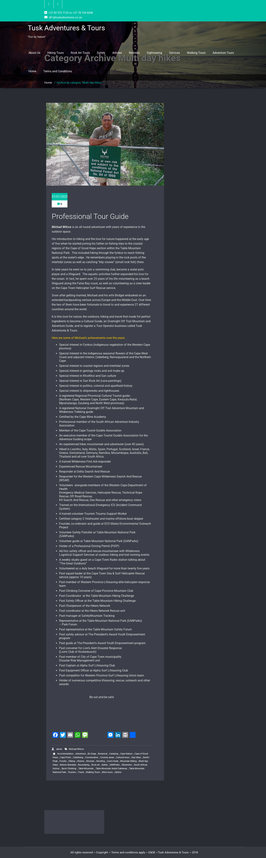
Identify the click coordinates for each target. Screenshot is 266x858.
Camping (113, 753)
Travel (81, 772)
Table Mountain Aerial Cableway (111, 768)
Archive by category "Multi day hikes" (79, 82)
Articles (117, 53)
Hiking (72, 761)
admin (57, 749)
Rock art (95, 765)
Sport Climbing (69, 768)
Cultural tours (122, 757)
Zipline (118, 772)
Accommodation (65, 753)
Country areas (107, 757)
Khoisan (90, 761)
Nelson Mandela (68, 765)
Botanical (102, 753)
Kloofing (100, 761)
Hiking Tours (55, 53)
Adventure (81, 753)
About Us (34, 53)
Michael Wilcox (76, 749)
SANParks (115, 765)
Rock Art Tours (80, 53)
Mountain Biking (128, 761)
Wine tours (107, 772)
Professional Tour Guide (90, 216)
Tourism (72, 772)
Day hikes (136, 757)
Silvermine (127, 765)
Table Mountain (86, 768)
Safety (101, 53)
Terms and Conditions (57, 71)
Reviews (134, 53)
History (80, 761)
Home (32, 71)
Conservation (91, 757)
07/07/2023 (59, 196)
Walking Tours (196, 53)
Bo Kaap (92, 753)
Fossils (62, 761)
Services (174, 53)
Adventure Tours (223, 53)
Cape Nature (126, 753)
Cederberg (78, 757)
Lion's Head (112, 761)
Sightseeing (154, 53)
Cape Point (65, 757)
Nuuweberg (83, 765)
